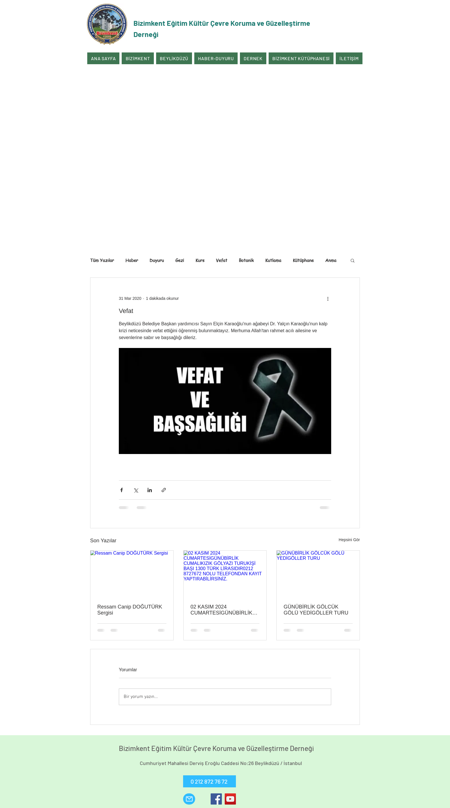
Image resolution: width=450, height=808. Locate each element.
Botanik (246, 260)
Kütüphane (303, 260)
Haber (131, 260)
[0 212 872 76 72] (209, 781)
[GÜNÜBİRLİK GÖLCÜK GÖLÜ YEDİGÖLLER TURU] (318, 574)
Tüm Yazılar (102, 260)
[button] (352, 260)
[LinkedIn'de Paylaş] (149, 490)
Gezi (179, 260)
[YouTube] (230, 799)
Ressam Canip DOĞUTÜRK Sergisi (129, 610)
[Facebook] (216, 799)
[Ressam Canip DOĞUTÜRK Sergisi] (131, 574)
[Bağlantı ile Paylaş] (163, 490)
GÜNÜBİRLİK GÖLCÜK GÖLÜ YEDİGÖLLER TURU (316, 610)
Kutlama (273, 260)
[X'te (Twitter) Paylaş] (135, 490)
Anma (330, 260)
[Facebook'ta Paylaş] (121, 490)
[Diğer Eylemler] (327, 298)
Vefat (221, 260)
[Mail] (189, 799)
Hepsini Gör (349, 539)
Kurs (199, 260)
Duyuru (157, 260)
